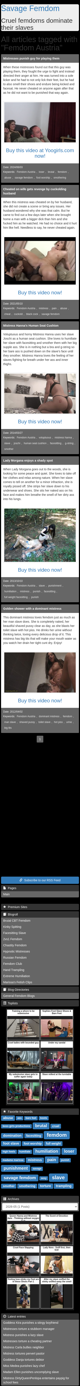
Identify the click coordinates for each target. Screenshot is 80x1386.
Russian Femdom (15, 957)
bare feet (31, 1118)
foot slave (11, 1143)
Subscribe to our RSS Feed (39, 880)
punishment (54, 585)
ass (19, 1118)
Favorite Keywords (18, 1111)
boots (43, 1118)
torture (45, 1186)
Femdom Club (12, 963)
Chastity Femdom (15, 945)
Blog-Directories (16, 989)
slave (7, 443)
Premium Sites (15, 907)
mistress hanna (63, 437)
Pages (9, 888)
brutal (51, 171)
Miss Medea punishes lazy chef (24, 1366)
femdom (62, 171)
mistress (43, 308)
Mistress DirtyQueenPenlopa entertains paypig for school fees (36, 1380)
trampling (63, 1186)
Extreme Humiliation (16, 976)
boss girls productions (16, 1126)
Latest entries (14, 1316)
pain (54, 308)
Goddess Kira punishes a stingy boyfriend (30, 1322)
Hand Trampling (13, 970)
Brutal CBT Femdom (16, 920)
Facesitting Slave (14, 933)
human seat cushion (35, 443)
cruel (55, 1126)
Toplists (10, 1003)
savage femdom (24, 177)
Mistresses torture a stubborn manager (28, 1329)
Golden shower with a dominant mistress (32, 608)
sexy (44, 1178)
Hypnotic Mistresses (16, 951)
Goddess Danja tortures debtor (23, 1359)
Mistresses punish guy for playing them (31, 58)
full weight (53, 1143)
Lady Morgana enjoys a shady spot (28, 460)
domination (12, 1135)
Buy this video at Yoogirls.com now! (40, 153)
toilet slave (44, 722)
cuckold (18, 314)
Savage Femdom (30, 8)
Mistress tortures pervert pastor (24, 1353)
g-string (69, 443)
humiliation (10, 591)
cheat (7, 314)
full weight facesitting (16, 597)
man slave (10, 722)
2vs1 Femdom (12, 939)
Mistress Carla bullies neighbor (23, 1347)
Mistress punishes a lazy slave (23, 1335)
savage (37, 1168)
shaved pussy (27, 722)
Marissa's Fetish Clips (17, 982)
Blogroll (10, 914)
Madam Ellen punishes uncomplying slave (31, 1372)
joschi (17, 443)
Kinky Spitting (12, 926)
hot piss (58, 722)
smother (8, 449)
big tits (8, 727)
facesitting (55, 443)
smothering (60, 177)
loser (41, 171)
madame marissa (13, 1160)
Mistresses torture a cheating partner (27, 1341)
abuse (7, 177)
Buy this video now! (40, 292)
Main (6, 894)
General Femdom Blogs (19, 996)
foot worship (43, 177)
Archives (11, 1199)
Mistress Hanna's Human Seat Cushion (30, 325)
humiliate (25, 1151)
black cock (32, 314)
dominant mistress (49, 716)
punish (36, 591)
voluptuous (45, 437)
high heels (9, 1151)
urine (69, 722)
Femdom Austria (26, 171)
